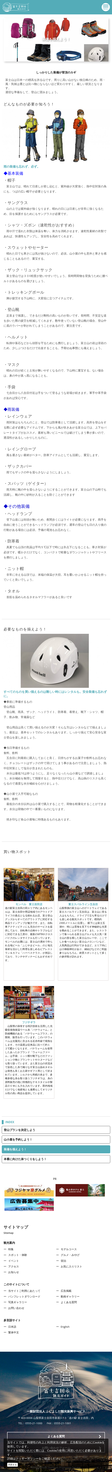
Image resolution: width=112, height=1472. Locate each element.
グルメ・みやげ (70, 1255)
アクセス (13, 1266)
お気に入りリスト (71, 1266)
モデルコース (69, 1249)
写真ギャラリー (17, 1302)
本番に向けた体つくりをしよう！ (25, 1159)
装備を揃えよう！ (15, 1149)
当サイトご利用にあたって (24, 1290)
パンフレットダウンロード (24, 1296)
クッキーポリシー (27, 1458)
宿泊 (63, 1260)
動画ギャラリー (70, 1296)
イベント (13, 1260)
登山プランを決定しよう (19, 1130)
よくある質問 (69, 1302)
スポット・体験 (17, 1255)
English (65, 1326)
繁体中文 (13, 1332)
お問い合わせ (16, 1308)
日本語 (12, 1326)
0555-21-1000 (33, 1423)
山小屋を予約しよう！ (18, 1139)
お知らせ (13, 1272)
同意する (12, 1464)
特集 (11, 1249)
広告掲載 (66, 1290)
